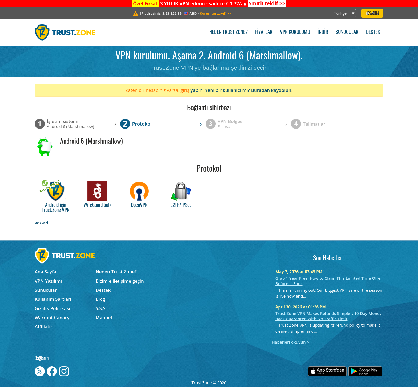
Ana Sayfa (45, 272)
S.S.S (101, 308)
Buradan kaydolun (271, 90)
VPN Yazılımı (48, 281)
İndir (322, 32)
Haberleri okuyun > (290, 342)
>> (266, 3)
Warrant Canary (52, 317)
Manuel (104, 317)
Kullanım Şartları (53, 299)
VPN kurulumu (295, 32)
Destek (373, 32)
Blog (100, 299)
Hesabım (372, 13)
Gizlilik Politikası (52, 308)
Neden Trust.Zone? (228, 32)
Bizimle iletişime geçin (120, 281)
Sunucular (347, 32)
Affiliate (43, 326)
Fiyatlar (263, 32)
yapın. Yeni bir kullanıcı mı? (220, 90)
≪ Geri (41, 222)
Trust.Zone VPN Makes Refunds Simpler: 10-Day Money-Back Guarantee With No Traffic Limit (329, 316)
